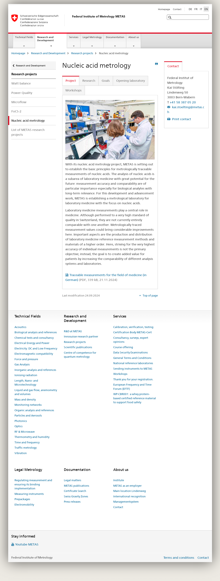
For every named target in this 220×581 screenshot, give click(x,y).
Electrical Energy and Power (31, 343)
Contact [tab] (173, 66)
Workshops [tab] (73, 90)
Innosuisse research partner (81, 336)
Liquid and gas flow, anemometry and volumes (35, 392)
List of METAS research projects (28, 132)
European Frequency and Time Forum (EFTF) (132, 386)
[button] (170, 17)
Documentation (115, 37)
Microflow (18, 102)
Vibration (20, 453)
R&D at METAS (73, 331)
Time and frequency (27, 442)
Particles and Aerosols (28, 415)
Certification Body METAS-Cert (132, 332)
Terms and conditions (178, 558)
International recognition (129, 496)
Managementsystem (126, 501)
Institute (118, 480)
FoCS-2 (16, 111)
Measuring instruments (29, 493)
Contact (177, 9)
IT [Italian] (201, 9)
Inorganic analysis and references (35, 370)
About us (133, 37)
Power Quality (21, 93)
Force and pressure (26, 359)
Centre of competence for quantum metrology (80, 354)
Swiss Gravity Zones (76, 496)
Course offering (123, 347)
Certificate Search (75, 491)
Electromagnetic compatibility (33, 353)
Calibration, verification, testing (133, 327)
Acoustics (20, 327)
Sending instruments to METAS (132, 368)
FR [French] (196, 9)
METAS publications (76, 485)
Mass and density (25, 399)
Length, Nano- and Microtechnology (26, 382)
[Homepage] (71, 20)
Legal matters (72, 480)
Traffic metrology (25, 447)
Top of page (150, 295)
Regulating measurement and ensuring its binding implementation (33, 484)
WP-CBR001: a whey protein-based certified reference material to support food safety (134, 398)
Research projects (82, 53)
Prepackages (22, 499)
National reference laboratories (133, 363)
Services (73, 37)
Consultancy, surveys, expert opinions (130, 340)
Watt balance (21, 83)
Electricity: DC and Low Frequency (35, 348)
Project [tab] (71, 81)
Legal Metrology (92, 37)
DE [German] (190, 9)
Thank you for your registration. (133, 379)
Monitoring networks (28, 404)
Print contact (181, 119)
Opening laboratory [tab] (130, 81)
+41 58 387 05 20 (183, 102)
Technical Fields (24, 37)
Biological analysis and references (35, 332)
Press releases (72, 501)
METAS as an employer (127, 485)
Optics (18, 426)
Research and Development (50, 40)
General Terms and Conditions (132, 358)
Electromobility (24, 504)
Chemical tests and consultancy (34, 337)
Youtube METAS (26, 544)
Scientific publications (78, 347)
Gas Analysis (22, 364)
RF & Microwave (24, 431)
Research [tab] (88, 81)
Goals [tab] (106, 81)
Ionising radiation (25, 375)
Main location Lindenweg (129, 491)
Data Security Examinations (130, 352)
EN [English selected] (206, 9)
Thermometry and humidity (31, 437)
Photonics (20, 421)
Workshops (120, 373)
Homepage (164, 9)
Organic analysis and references (34, 410)
